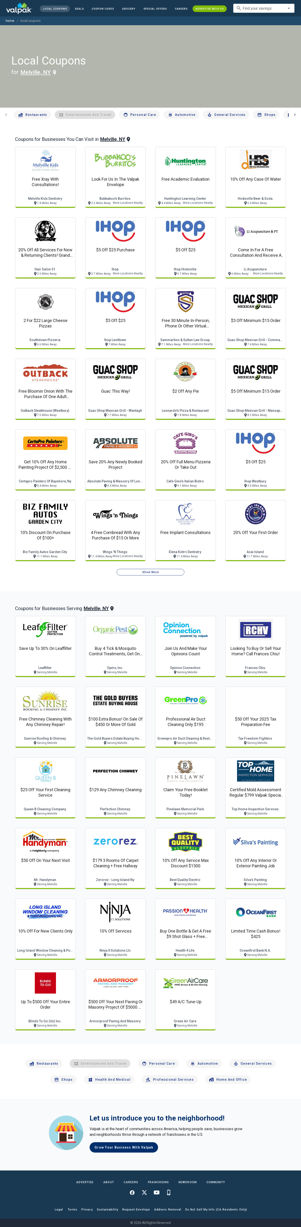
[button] (155, 8)
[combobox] (263, 8)
